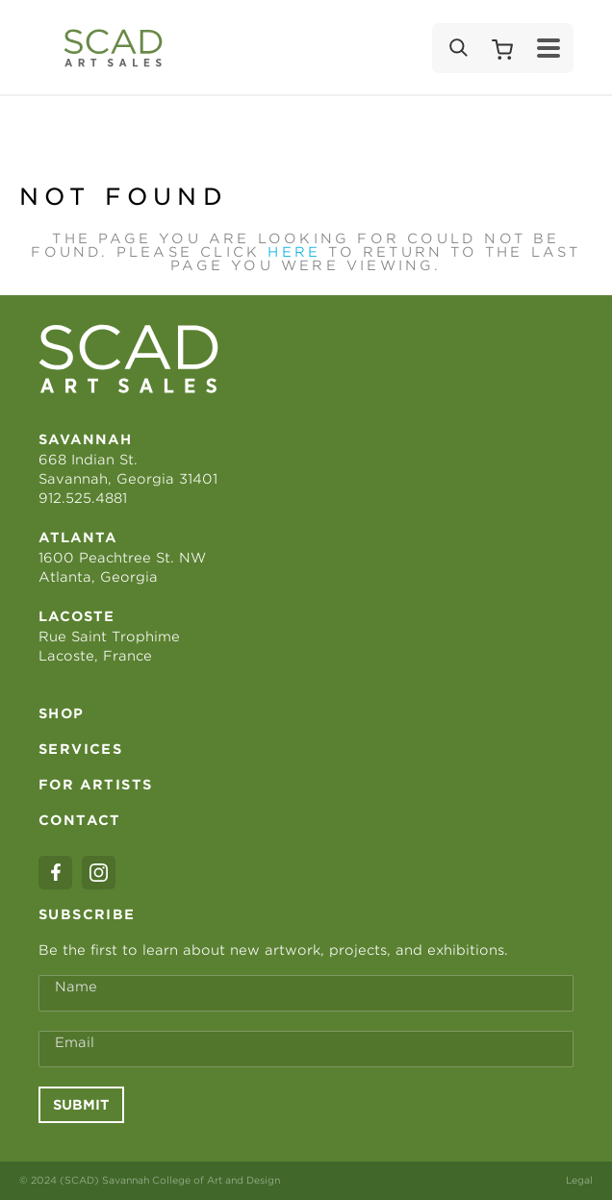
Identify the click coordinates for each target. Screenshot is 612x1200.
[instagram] (98, 872)
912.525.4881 (82, 498)
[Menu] (548, 48)
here (294, 252)
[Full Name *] (306, 993)
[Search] (457, 48)
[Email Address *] (306, 1049)
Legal (579, 1180)
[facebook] (55, 872)
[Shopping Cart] (502, 48)
